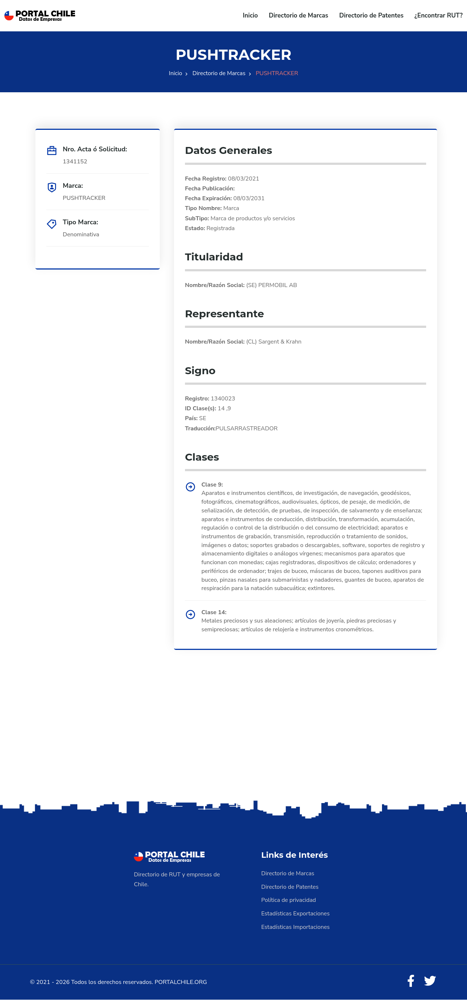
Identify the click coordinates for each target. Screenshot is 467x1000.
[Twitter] (429, 982)
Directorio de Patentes (371, 15)
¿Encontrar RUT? (438, 15)
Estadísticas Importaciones (296, 927)
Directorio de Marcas (298, 15)
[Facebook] (410, 982)
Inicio (250, 15)
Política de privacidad (289, 901)
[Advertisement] (233, 742)
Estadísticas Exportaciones (296, 914)
